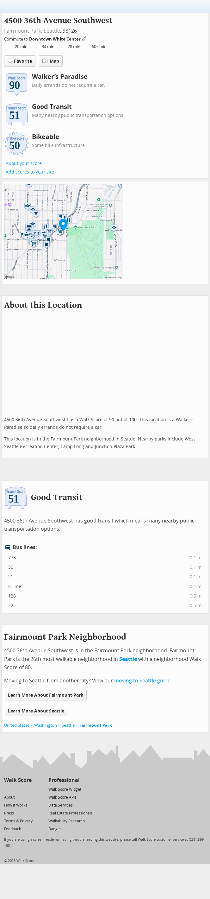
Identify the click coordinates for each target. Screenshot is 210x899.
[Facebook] (17, 789)
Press (9, 813)
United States (16, 725)
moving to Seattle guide (142, 681)
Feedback (12, 829)
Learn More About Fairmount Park (45, 695)
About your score (24, 163)
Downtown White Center (55, 39)
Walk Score (18, 780)
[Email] (27, 789)
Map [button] (50, 61)
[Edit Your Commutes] (85, 38)
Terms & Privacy (18, 821)
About (9, 797)
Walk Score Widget (64, 789)
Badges (55, 829)
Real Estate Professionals (70, 813)
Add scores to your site (30, 172)
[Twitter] (7, 789)
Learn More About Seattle (36, 711)
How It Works (15, 805)
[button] (63, 224)
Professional (64, 780)
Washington (45, 725)
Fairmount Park (95, 725)
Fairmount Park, (23, 31)
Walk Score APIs (62, 797)
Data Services (60, 805)
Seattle (52, 31)
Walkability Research (66, 821)
